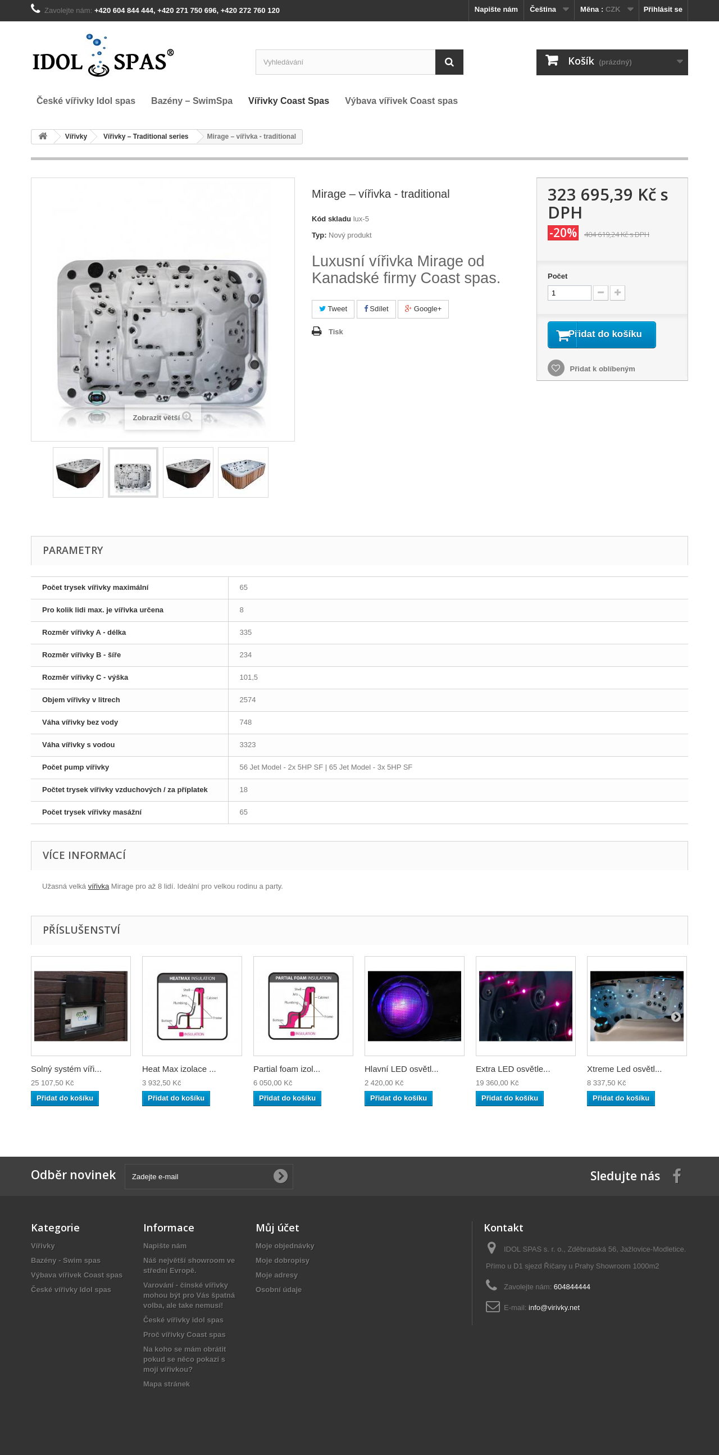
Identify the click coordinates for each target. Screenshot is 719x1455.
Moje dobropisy (283, 1260)
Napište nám (496, 9)
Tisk (336, 332)
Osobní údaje (279, 1289)
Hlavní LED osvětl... (402, 1069)
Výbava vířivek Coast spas (76, 1275)
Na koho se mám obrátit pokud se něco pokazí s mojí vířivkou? (184, 1359)
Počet (557, 276)
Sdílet (376, 308)
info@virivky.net (554, 1307)
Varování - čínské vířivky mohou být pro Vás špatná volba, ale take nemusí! (189, 1295)
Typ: (319, 235)
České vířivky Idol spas (71, 1289)
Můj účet (277, 1227)
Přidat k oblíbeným (601, 383)
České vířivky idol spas (183, 1320)
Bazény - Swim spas (66, 1260)
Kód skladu (331, 219)
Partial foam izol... (286, 1069)
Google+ (423, 308)
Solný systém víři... (66, 1069)
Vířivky (43, 1246)
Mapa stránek (166, 1384)
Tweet (333, 308)
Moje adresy (277, 1275)
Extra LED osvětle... (513, 1069)
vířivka (99, 886)
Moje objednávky (285, 1246)
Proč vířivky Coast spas (184, 1334)
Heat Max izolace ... (179, 1069)
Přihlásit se (663, 9)
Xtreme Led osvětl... (624, 1069)
